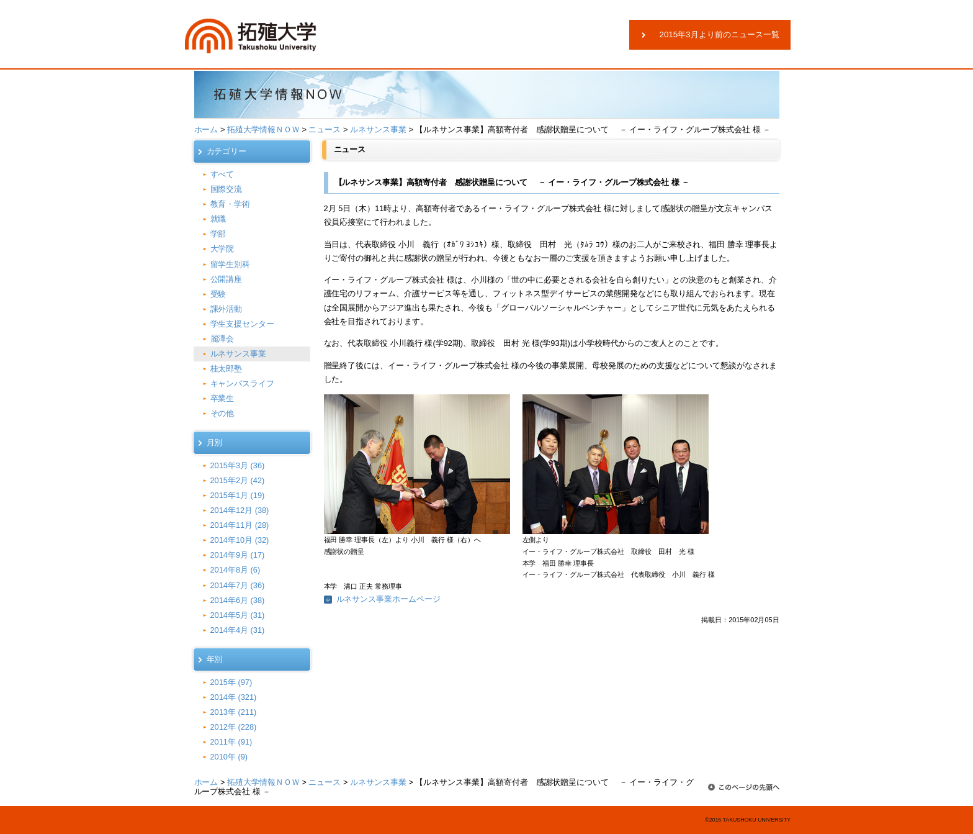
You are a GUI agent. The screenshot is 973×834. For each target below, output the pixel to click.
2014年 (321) (233, 697)
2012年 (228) (233, 727)
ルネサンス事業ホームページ (388, 599)
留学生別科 (230, 264)
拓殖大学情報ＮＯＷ (263, 129)
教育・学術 (230, 204)
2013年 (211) (233, 712)
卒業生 (222, 398)
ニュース (324, 129)
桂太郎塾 (226, 368)
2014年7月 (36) (237, 585)
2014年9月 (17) (237, 555)
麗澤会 (222, 338)
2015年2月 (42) (237, 480)
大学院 (222, 248)
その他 (222, 413)
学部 (218, 233)
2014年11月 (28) (239, 525)
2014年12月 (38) (239, 510)
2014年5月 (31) (237, 615)
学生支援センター (242, 324)
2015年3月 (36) (237, 465)
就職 (218, 219)
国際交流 (226, 189)
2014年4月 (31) (237, 630)
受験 (218, 294)
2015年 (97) (231, 682)
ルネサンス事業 (378, 129)
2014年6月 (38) (237, 600)
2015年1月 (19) (237, 495)
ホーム (206, 129)
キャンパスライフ (242, 383)
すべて (222, 174)
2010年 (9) (229, 756)
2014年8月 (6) (235, 569)
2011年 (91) (231, 741)
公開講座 (226, 279)
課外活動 (226, 309)
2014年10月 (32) (239, 540)
